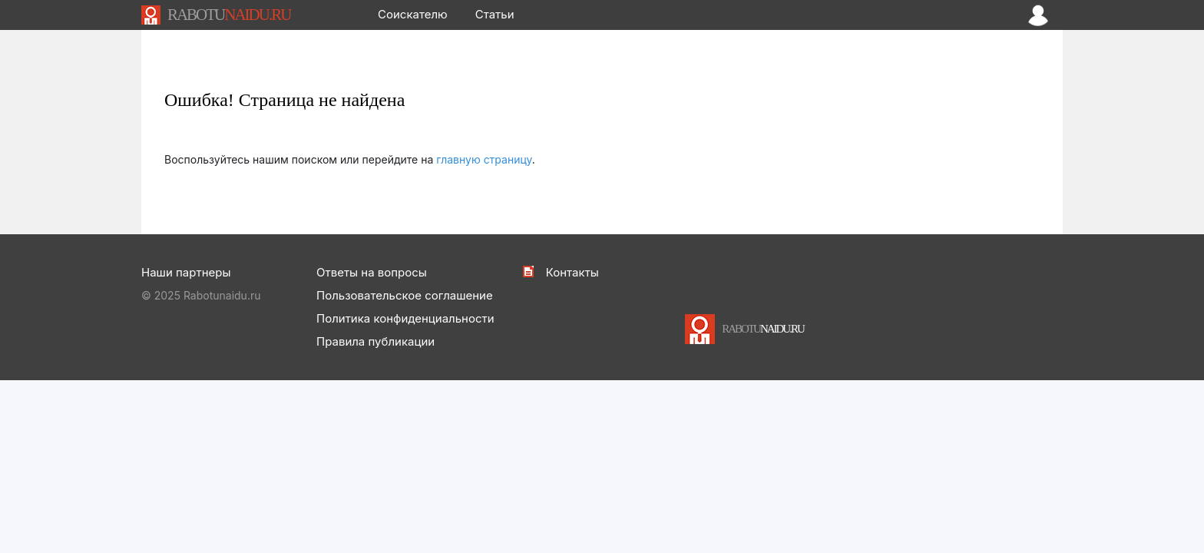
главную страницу (484, 159)
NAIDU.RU (228, 14)
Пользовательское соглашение (404, 295)
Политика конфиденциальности (405, 318)
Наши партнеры (185, 272)
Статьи (494, 14)
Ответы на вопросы (371, 272)
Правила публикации (375, 341)
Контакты (572, 272)
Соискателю (413, 14)
